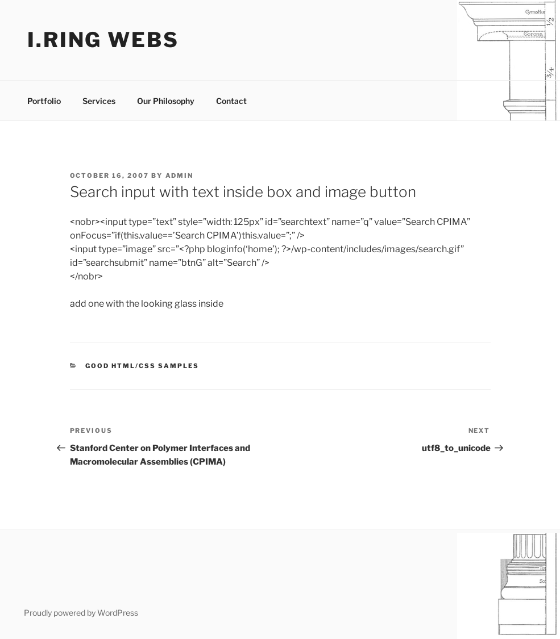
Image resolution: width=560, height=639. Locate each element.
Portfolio (44, 101)
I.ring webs (103, 39)
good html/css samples (142, 366)
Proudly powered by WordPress (81, 612)
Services (98, 101)
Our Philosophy (165, 101)
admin (179, 175)
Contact (231, 101)
